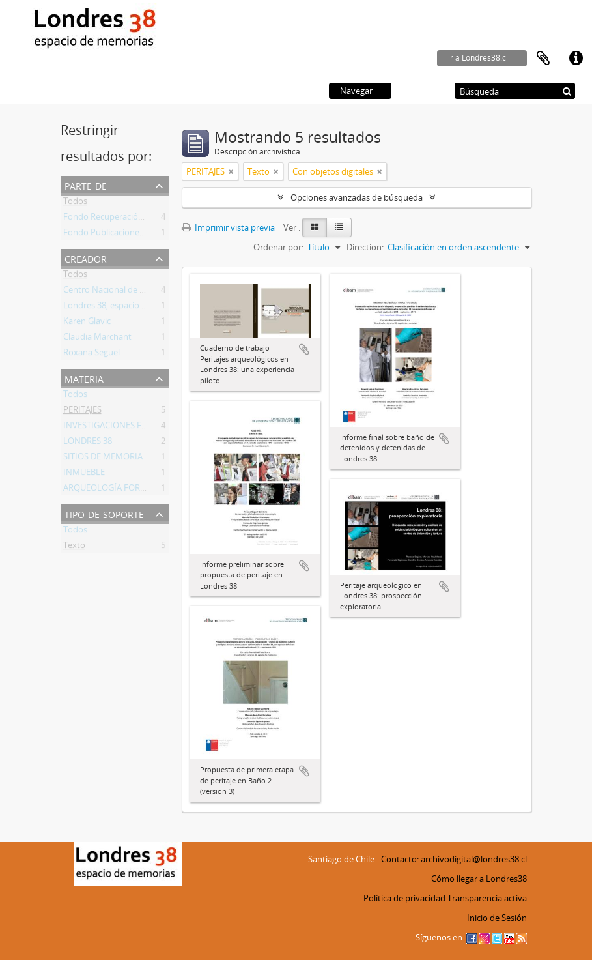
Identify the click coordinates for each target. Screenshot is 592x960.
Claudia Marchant (97, 339)
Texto (74, 547)
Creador (85, 258)
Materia (84, 377)
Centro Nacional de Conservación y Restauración (157, 292)
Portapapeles (543, 58)
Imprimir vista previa (228, 227)
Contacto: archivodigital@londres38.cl (454, 859)
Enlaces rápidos (575, 58)
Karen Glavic (87, 323)
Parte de (85, 185)
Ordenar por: (278, 247)
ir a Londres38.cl (478, 57)
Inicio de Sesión (497, 918)
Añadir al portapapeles (304, 349)
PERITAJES (82, 412)
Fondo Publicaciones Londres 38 (125, 234)
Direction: (365, 247)
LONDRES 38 (87, 443)
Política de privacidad (404, 898)
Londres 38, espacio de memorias (127, 307)
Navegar (356, 90)
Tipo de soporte (104, 513)
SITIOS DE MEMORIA (103, 459)
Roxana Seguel (91, 354)
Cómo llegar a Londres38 (479, 878)
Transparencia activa (487, 898)
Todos (75, 203)
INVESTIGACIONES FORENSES (120, 427)
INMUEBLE (84, 474)
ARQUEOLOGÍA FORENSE (111, 490)
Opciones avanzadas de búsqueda (356, 197)
